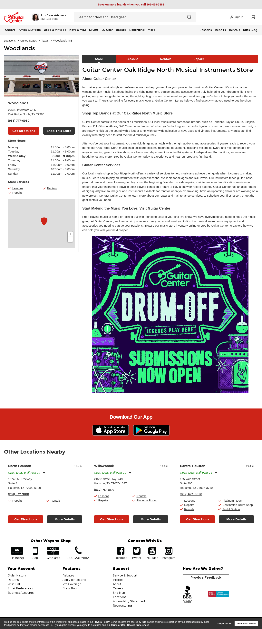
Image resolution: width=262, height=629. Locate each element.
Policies (118, 580)
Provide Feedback (205, 577)
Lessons (206, 30)
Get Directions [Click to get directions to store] (23, 131)
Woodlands (19, 48)
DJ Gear (107, 30)
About (117, 584)
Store (99, 59)
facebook (120, 548)
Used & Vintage (55, 30)
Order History (17, 575)
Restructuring (122, 605)
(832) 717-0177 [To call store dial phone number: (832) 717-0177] (104, 490)
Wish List (14, 584)
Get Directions (25, 519)
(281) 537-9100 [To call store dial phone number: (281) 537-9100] (18, 494)
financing (17, 548)
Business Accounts (21, 593)
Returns (13, 580)
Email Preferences (20, 588)
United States (28, 40)
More (151, 30)
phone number (78, 548)
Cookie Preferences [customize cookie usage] (138, 625)
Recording (137, 30)
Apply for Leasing (74, 580)
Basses (121, 30)
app (35, 548)
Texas (45, 40)
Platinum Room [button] (147, 500)
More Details (64, 519)
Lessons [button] (17, 188)
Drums (94, 30)
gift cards (53, 548)
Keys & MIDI (77, 30)
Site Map (119, 593)
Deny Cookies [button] (224, 623)
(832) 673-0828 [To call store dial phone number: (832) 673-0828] (191, 494)
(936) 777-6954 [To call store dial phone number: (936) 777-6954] (18, 121)
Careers (118, 588)
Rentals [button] (52, 188)
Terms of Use (118, 625)
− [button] (70, 239)
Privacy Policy (102, 622)
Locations (10, 40)
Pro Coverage (72, 584)
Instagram (169, 548)
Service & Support (125, 575)
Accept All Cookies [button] (246, 623)
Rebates (68, 575)
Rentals (234, 30)
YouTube (152, 548)
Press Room (71, 588)
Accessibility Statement (129, 601)
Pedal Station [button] (231, 509)
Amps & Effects (30, 30)
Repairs (220, 30)
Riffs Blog (250, 30)
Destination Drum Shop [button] (237, 504)
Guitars (10, 30)
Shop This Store (59, 131)
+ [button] (70, 234)
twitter (137, 548)
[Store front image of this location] (41, 76)
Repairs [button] (17, 192)
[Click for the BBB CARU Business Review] (218, 594)
